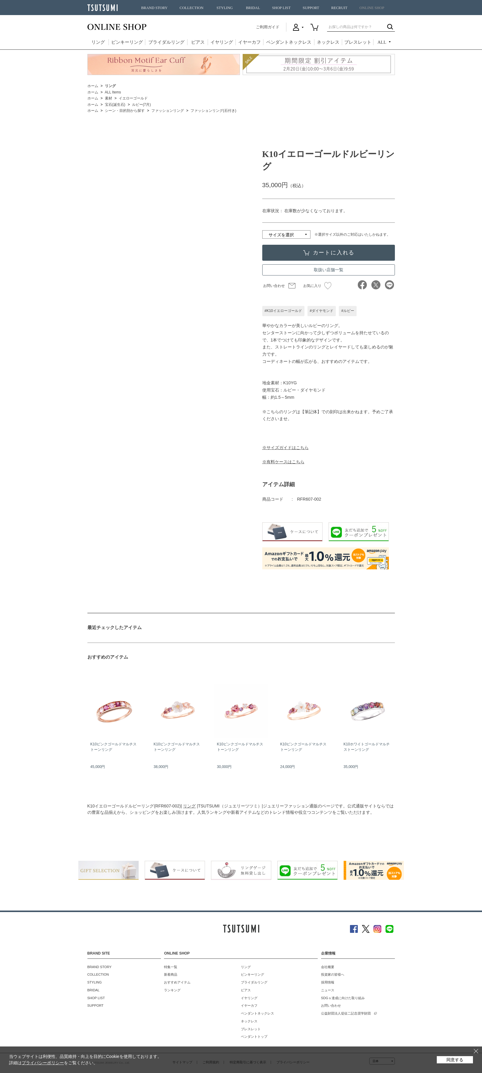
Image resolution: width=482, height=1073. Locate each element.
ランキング (172, 990)
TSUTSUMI (102, 7)
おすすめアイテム (177, 982)
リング (98, 42)
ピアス (198, 42)
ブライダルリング (166, 42)
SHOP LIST (281, 8)
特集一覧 (170, 967)
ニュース (327, 990)
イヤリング (221, 42)
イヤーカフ (249, 42)
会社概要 (327, 967)
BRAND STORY (154, 8)
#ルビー (347, 311)
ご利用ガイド (267, 27)
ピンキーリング (127, 42)
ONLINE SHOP (372, 8)
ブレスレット (357, 42)
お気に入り (317, 285)
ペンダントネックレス (288, 42)
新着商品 (170, 974)
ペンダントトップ (254, 1036)
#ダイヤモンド (322, 311)
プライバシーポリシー (43, 1062)
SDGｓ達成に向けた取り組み (343, 998)
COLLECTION (191, 8)
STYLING (224, 8)
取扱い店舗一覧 (328, 269)
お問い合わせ (274, 286)
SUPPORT (311, 8)
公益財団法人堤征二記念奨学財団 (346, 1013)
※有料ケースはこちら (283, 461)
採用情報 (327, 982)
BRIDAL (253, 8)
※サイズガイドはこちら (285, 447)
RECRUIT (339, 8)
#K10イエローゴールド (283, 311)
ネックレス (328, 42)
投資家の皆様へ (332, 974)
